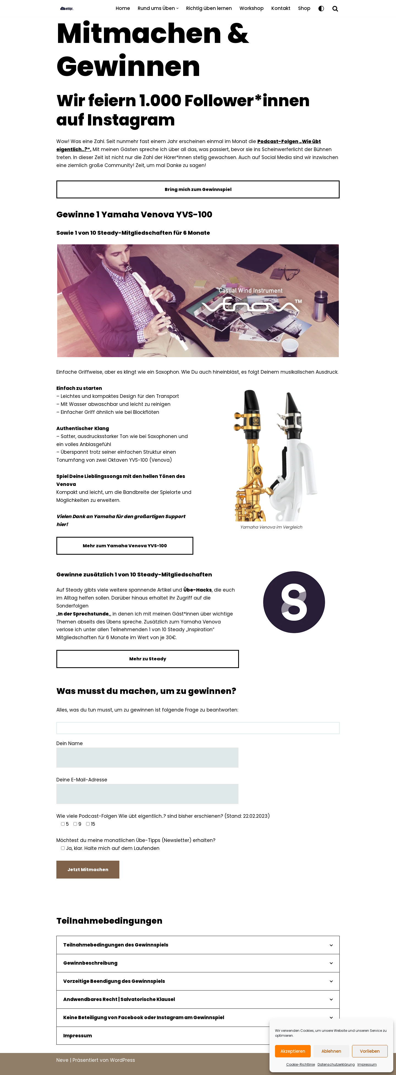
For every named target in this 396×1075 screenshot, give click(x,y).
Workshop (252, 8)
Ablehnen (331, 1051)
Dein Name (147, 750)
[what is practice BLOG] (71, 8)
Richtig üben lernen (209, 8)
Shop (304, 8)
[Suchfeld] (335, 9)
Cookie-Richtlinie (300, 1064)
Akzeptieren (292, 1051)
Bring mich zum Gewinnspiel (198, 189)
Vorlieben (370, 1051)
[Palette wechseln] (321, 8)
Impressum (367, 1064)
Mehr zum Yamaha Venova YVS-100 (125, 546)
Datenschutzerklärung (336, 1064)
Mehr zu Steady (147, 659)
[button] (177, 8)
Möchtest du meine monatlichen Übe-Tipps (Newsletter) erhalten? (135, 844)
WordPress (122, 1060)
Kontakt (280, 8)
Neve (62, 1060)
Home (123, 8)
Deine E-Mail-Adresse (147, 786)
